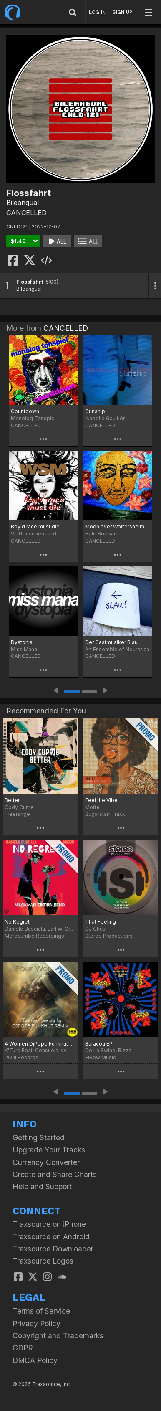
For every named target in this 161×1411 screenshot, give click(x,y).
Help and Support (42, 1186)
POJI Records (21, 1057)
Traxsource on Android (51, 1236)
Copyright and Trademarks (58, 1335)
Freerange (17, 814)
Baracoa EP (99, 1043)
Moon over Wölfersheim (114, 526)
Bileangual (22, 202)
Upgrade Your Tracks (49, 1149)
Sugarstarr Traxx (105, 814)
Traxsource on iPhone (49, 1224)
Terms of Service (41, 1311)
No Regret (17, 922)
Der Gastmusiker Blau (111, 642)
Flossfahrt (29, 282)
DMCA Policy (35, 1360)
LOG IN (97, 12)
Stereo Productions (109, 936)
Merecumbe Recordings (34, 936)
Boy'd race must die (35, 526)
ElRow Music (100, 1057)
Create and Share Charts (55, 1174)
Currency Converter (46, 1162)
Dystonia (22, 642)
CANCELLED (26, 212)
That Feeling (100, 922)
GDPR (23, 1347)
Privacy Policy (36, 1323)
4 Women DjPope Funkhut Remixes (40, 1043)
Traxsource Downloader (53, 1248)
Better (12, 800)
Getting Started (39, 1137)
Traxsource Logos (43, 1260)
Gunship (95, 411)
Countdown (25, 411)
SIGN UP (122, 12)
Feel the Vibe (101, 800)
